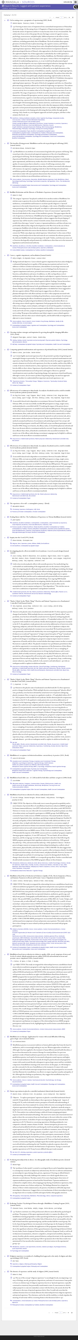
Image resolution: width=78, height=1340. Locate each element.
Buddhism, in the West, (25, 246)
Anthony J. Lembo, (44, 398)
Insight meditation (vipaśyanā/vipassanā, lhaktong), (27, 127)
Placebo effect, (55, 592)
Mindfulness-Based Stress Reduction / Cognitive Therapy (27, 870)
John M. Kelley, (58, 606)
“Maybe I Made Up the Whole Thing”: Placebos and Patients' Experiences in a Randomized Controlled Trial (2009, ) (39, 680)
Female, (69, 863)
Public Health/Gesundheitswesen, (36, 670)
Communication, (35, 783)
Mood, (67, 179)
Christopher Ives (27, 540)
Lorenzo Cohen (41, 258)
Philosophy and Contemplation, (54, 133)
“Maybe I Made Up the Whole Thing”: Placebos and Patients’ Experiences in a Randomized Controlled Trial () (39, 602)
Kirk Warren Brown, (19, 148)
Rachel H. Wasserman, (30, 556)
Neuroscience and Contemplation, (40, 185)
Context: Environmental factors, (52, 929)
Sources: (5, 8)
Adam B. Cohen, (18, 352)
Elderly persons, (49, 783)
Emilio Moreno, (49, 1208)
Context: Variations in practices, (52, 123)
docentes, (39, 1247)
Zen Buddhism (45, 543)
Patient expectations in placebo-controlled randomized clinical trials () (37, 1091)
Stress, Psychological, (61, 866)
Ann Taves (16, 1261)
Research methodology (44, 593)
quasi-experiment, (17, 1248)
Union (38, 509)
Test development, (65, 181)
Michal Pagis (16, 1164)
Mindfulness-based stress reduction (36, 945)
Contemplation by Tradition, (38, 133)
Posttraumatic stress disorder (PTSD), (41, 940)
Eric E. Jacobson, (42, 556)
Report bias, (66, 670)
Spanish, (22, 1247)
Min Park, (35, 398)
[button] (75, 2)
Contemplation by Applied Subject (30, 546)
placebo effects (48, 1152)
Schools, (52, 866)
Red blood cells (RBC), (64, 941)
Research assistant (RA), (19, 943)
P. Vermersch (39, 23)
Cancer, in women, (27, 1080)
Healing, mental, (21, 340)
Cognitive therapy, (39, 763)
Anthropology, (24, 666)
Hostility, (31, 865)
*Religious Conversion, (43, 381)
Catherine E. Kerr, (52, 395)
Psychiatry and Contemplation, (44, 344)
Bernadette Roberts (18, 506)
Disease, (42, 783)
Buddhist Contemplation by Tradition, (54, 527)
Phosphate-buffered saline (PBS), (21, 940)
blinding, (23, 1152)
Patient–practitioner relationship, (41, 592)
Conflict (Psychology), (54, 863)
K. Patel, (29, 961)
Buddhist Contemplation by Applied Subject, (43, 131)
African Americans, (43, 863)
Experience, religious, (18, 1264)
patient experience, (38, 1152)
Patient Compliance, (44, 866)
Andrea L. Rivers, (24, 558)
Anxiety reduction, (34, 666)
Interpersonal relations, (45, 865)
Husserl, (51, 125)
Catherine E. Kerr (40, 560)
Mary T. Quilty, (41, 395)
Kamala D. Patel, (39, 881)
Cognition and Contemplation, (39, 325)
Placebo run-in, (63, 592)
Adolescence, (23, 863)
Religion (21, 383)
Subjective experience (57, 1196)
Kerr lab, (37, 494)
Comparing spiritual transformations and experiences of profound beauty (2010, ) (41, 349)
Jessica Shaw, (27, 606)
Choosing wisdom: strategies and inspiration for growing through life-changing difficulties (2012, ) (39, 333)
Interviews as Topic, (58, 865)
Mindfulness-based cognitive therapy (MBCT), (25, 766)
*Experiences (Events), (19, 381)
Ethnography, (16, 1196)
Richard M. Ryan (30, 148)
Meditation (50, 248)
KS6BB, (39, 543)
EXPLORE (68, 2)
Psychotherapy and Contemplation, (52, 770)
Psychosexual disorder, (38, 1080)
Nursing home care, (54, 785)
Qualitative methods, (18, 593)
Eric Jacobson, (38, 1094)
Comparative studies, (58, 118)
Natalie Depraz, (17, 23)
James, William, (32, 543)
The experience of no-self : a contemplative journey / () (29, 503)
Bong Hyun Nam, (63, 395)
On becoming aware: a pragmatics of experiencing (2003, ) (31, 20)
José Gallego (58, 1208)
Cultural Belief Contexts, (18, 250)
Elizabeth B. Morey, (36, 558)
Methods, (34, 764)
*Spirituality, (53, 381)
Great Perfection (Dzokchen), (20, 125)
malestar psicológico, (48, 1247)
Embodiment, (62, 666)
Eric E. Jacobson (28, 608)
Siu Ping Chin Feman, (19, 395)
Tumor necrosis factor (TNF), (58, 943)
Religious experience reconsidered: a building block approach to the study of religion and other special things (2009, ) (41, 1257)
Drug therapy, (45, 321)
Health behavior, (49, 763)
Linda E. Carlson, (18, 881)
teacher (25, 1248)
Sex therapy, (58, 1080)
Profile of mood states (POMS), (20, 941)
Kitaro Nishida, (17, 540)
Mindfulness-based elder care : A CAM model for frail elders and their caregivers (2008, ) (40, 778)
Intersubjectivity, (25, 1196)
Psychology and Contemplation (20, 1251)
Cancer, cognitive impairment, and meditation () (30, 255)
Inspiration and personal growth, (36, 340)
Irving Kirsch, (67, 558)
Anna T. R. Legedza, (64, 556)
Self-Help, (14, 344)
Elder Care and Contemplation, (39, 789)
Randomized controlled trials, (60, 439)
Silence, (48, 1196)
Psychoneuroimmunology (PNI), (38, 941)
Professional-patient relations (20, 787)
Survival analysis (27, 323)
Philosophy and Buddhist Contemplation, (23, 134)
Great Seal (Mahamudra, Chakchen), (38, 125)
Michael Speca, (28, 881)
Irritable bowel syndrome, (27, 439)
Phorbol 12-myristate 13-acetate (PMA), (54, 938)
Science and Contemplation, (57, 136)
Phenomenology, (17, 128)
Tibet (50, 524)
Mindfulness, (58, 127)
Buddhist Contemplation (18, 138)
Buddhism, (16, 118)
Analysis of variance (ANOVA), (21, 929)
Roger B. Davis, (52, 556)
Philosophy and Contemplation (39, 1266)
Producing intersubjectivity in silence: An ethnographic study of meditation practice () (40, 1161)
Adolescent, (31, 863)
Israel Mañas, (28, 1208)
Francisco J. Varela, (29, 23)
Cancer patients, (17, 179)
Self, (35, 509)
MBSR (63, 1029)
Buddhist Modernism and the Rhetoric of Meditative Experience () (36, 192)
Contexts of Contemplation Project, (21, 131)
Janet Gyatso (16, 520)
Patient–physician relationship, (43, 439)
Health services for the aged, (20, 785)
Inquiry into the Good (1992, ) (21, 537)
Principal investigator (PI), (59, 940)
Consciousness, (16, 120)
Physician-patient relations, (53, 340)
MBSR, (22, 938)
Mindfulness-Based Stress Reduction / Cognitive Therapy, (27, 770)
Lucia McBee (16, 780)
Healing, (15, 340)
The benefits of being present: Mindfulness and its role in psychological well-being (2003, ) (39, 144)
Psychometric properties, (40, 181)
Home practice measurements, (35, 936)
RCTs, (18, 1152)
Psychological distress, (60, 1247)
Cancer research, (26, 321)
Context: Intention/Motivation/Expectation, (33, 120)
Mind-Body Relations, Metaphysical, (29, 866)
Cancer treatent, (36, 321)
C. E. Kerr (24, 684)
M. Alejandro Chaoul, (29, 258)
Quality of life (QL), (17, 323)
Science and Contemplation (19, 187)
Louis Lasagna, (58, 558)
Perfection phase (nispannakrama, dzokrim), (59, 530)
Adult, (35, 863)
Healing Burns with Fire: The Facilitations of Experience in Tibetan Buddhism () (40, 517)
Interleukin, (62, 936)
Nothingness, (30, 509)
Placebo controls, (66, 668)
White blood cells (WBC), (19, 945)
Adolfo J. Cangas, (38, 1208)
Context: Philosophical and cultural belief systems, (26, 121)
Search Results (13, 8)
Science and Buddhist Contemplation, (22, 136)
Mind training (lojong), (48, 127)
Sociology (18, 672)
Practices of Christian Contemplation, (22, 511)
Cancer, (31, 929)
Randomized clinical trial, (31, 593)
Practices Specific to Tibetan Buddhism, (22, 527)
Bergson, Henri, (17, 543)
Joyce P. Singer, (27, 398)
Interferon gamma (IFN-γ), (51, 936)
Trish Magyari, (60, 797)
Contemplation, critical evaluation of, (54, 246)
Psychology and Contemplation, (41, 136)
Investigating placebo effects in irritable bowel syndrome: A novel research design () (39, 552)
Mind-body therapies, (43, 764)
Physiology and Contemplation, (57, 1084)
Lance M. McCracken (19, 758)
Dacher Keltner (35, 352)
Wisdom (25, 342)
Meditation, (52, 321)
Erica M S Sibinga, (18, 797)
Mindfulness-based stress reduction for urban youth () (32, 795)
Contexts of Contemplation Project (21, 385)
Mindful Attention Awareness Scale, (47, 179)
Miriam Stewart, (41, 797)
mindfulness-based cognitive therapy (55, 766)
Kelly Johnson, (50, 797)
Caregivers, (27, 783)
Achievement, (16, 863)
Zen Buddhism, (16, 546)
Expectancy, (15, 668)
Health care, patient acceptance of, (22, 764)
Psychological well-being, (19, 181)
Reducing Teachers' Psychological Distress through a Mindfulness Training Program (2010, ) (39, 1204)
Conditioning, (54, 666)
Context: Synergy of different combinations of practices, (27, 123)
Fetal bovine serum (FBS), (19, 936)
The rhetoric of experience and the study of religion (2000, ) (34, 1271)
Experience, (64, 123)
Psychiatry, (24, 670)
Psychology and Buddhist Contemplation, (46, 134)
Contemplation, (35, 523)
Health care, (57, 783)
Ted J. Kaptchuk (60, 1094)
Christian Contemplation (39, 511)
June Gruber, (27, 352)
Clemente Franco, (18, 1208)
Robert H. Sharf (17, 195)
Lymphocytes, (16, 938)
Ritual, (14, 672)
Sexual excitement (17, 1082)
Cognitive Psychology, (46, 118)
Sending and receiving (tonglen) (44, 128)
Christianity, (16, 509)
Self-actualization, (17, 342)
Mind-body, (38, 785)
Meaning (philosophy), (30, 1264)
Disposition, (34, 179)
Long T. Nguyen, (31, 395)
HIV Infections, (16, 865)
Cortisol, (63, 929)
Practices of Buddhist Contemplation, (37, 529)
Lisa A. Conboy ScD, (49, 1094)
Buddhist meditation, (38, 246)
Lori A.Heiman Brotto (19, 1041)
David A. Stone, (17, 1094)
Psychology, (32, 128)
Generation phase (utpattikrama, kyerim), (59, 529)
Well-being (15, 183)
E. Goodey (35, 961)
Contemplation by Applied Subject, (21, 133)
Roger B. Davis (65, 398)
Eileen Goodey (49, 881)
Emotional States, (62, 381)
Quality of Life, (59, 321)
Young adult (26, 868)
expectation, (29, 1152)
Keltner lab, (15, 383)
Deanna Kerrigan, (29, 797)
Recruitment (15, 440)
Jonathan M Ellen (17, 800)
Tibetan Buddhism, (39, 527)
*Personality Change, (31, 381)
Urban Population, (17, 868)
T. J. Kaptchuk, (17, 684)
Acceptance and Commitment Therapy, (23, 761)
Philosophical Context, (18, 1305)
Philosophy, (25, 128)
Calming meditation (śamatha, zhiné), (29, 118)
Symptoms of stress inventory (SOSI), (40, 943)
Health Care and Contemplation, (58, 947)
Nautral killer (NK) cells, (37, 938)
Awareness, (30, 763)
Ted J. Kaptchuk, (56, 398)
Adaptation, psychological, (19, 763)
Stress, (58, 181)
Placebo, (58, 668)
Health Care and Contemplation (61, 344)
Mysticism (15, 1302)
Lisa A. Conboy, (17, 398)
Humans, (36, 865)
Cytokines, (15, 931)
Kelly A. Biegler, (17, 258)
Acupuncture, (16, 439)
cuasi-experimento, (30, 1247)
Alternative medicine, (18, 783)
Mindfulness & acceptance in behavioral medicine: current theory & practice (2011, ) (39, 755)
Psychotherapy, (50, 1080)
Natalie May (42, 337)
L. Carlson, (16, 961)
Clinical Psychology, (44, 666)
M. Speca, (23, 961)
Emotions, (63, 863)
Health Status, (25, 865)
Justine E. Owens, (32, 337)
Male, (65, 865)
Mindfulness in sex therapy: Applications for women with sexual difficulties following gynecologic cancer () (37, 1038)
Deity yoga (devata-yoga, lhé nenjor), (22, 532)
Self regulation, (51, 181)
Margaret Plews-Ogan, (19, 337)
